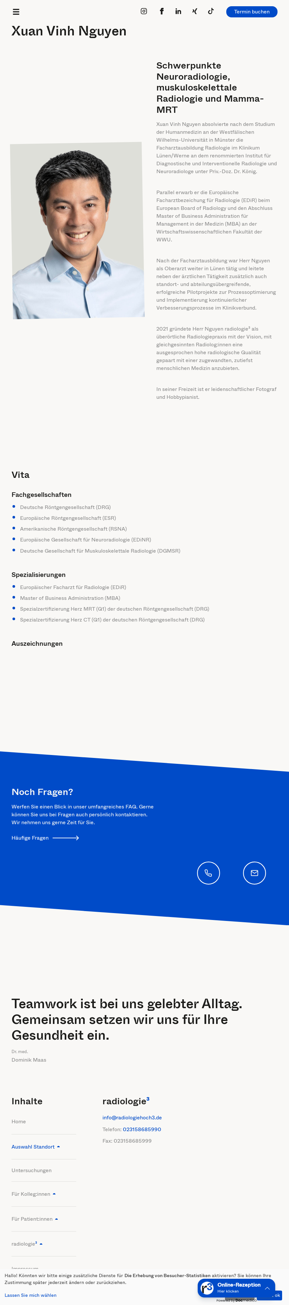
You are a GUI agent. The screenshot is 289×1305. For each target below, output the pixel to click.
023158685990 (142, 1129)
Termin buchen (252, 11)
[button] (236, 1288)
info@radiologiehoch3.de (132, 1117)
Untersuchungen (31, 1170)
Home (18, 1121)
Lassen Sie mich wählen (30, 1295)
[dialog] (144, 1287)
